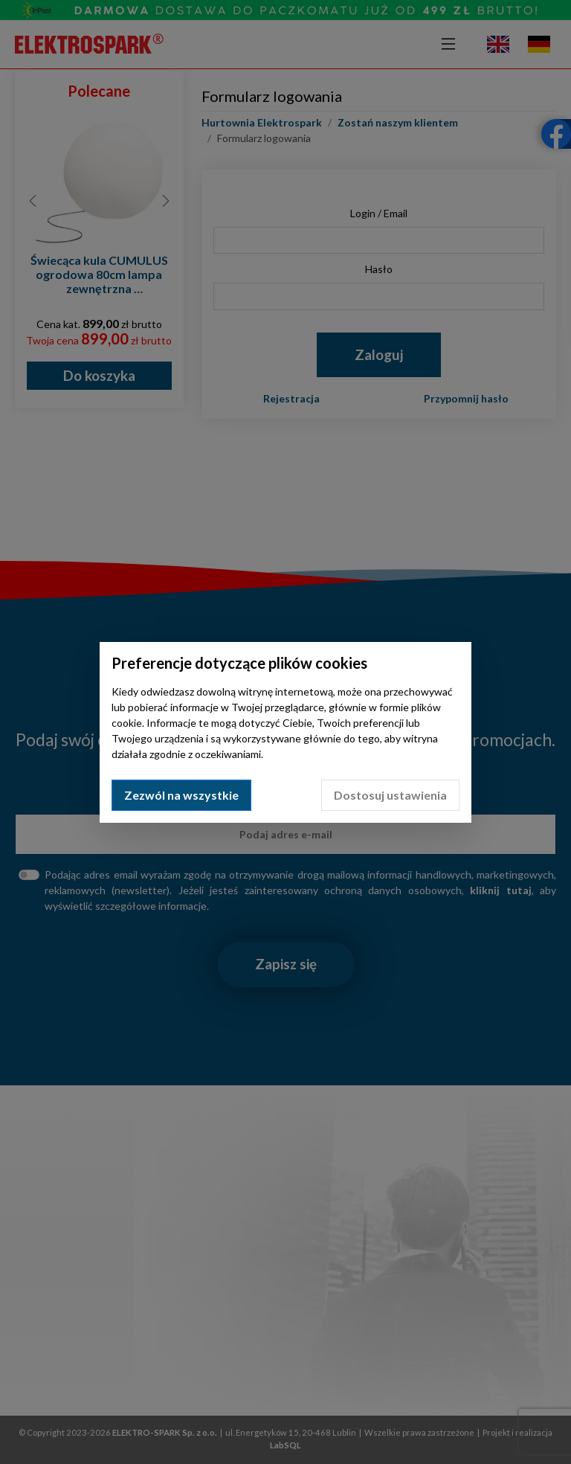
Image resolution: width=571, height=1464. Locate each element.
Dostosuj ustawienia (390, 795)
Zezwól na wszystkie (181, 795)
